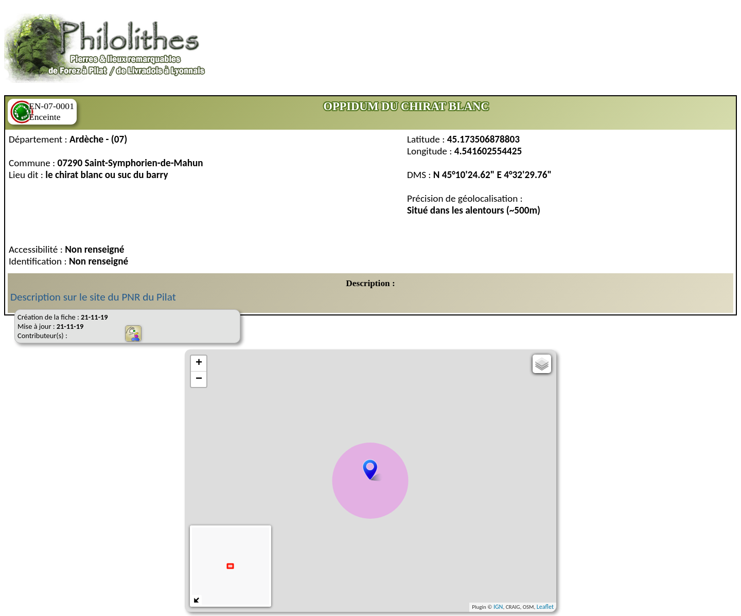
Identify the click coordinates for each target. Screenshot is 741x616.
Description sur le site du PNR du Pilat (93, 297)
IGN (498, 606)
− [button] (199, 379)
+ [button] (199, 363)
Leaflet (545, 606)
